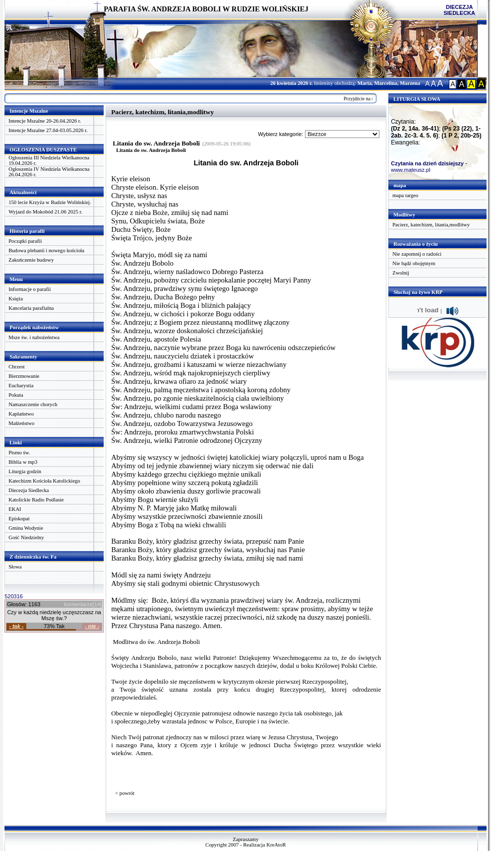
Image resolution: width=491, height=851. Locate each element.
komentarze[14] (83, 604)
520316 (13, 596)
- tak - (16, 626)
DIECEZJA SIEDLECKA (459, 10)
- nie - (92, 626)
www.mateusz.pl (410, 170)
